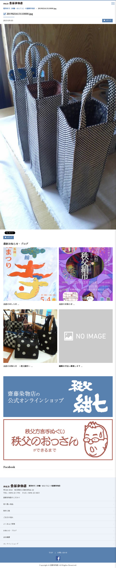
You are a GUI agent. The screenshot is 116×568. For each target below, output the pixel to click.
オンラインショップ (10, 544)
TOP (51, 553)
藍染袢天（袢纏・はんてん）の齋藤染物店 (44, 486)
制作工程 (6, 511)
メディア (107, 20)
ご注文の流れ (8, 517)
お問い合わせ (62, 553)
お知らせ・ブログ (10, 530)
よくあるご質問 (9, 524)
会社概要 (6, 537)
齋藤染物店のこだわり (11, 497)
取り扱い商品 (8, 504)
